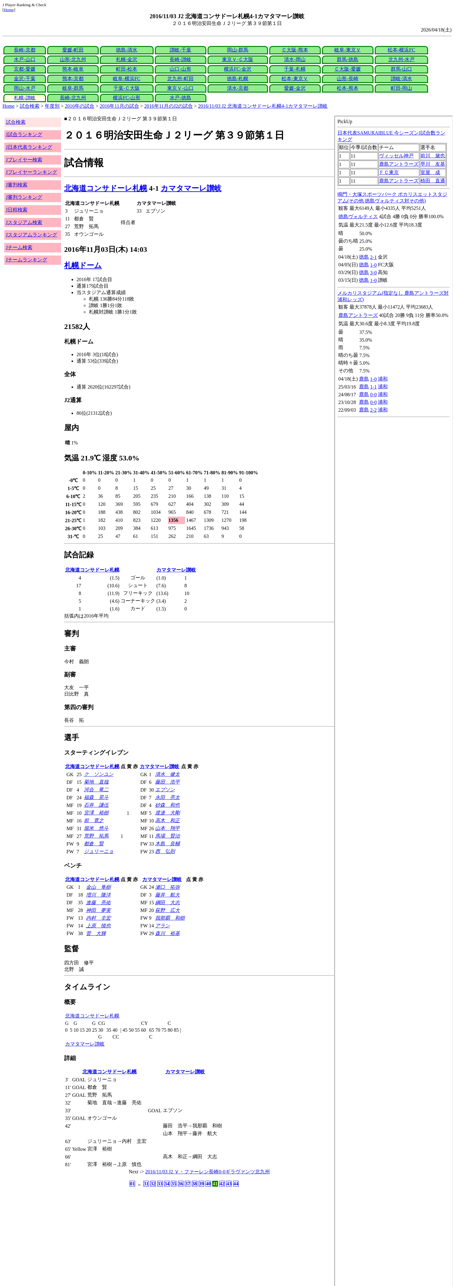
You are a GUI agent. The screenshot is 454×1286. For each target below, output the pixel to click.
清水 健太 (167, 774)
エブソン (165, 789)
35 (173, 1183)
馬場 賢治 (167, 836)
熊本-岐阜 (73, 69)
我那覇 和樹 (170, 918)
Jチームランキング (26, 259)
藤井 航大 (167, 894)
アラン (162, 925)
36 (180, 1183)
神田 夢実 (98, 910)
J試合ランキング (24, 134)
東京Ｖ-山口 (180, 88)
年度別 (52, 106)
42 (222, 1183)
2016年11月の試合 (119, 106)
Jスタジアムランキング (31, 234)
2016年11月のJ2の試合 (168, 106)
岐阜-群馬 (73, 88)
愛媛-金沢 (294, 88)
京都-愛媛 (24, 69)
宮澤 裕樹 (96, 812)
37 (187, 1183)
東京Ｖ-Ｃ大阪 (237, 59)
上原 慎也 (98, 925)
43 (228, 1183)
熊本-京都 (73, 78)
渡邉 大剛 (167, 812)
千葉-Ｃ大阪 (127, 88)
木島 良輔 (167, 843)
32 (153, 1183)
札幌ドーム (83, 265)
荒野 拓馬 (96, 836)
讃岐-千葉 (180, 49)
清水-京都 (237, 88)
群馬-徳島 (347, 59)
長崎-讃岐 (180, 59)
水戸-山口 (24, 59)
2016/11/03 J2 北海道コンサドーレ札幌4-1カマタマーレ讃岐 (263, 106)
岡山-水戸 (24, 88)
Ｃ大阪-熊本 (295, 49)
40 (208, 1183)
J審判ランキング (24, 197)
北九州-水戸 (401, 59)
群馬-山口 (401, 69)
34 (166, 1183)
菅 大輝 (96, 933)
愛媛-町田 (73, 49)
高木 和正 (167, 820)
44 (235, 1183)
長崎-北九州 (73, 97)
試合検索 (29, 106)
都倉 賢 (94, 843)
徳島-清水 (126, 49)
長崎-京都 (24, 49)
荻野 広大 (167, 910)
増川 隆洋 (98, 894)
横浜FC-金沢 (237, 69)
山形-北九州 (73, 59)
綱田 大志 (167, 902)
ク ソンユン (99, 774)
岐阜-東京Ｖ (347, 49)
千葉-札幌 (294, 69)
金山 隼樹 (98, 887)
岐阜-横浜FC (126, 78)
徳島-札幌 (237, 78)
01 (132, 1183)
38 (194, 1183)
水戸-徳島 (180, 97)
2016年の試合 (79, 106)
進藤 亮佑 (98, 902)
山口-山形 (180, 69)
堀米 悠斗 (96, 828)
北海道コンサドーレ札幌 (105, 188)
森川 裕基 (167, 933)
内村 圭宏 (98, 918)
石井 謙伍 (96, 805)
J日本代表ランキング (29, 147)
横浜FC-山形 (126, 97)
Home (9, 9)
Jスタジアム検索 (24, 222)
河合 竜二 (96, 789)
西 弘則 (165, 851)
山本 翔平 (167, 828)
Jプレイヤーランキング (31, 172)
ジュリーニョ (99, 851)
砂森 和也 (167, 805)
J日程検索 (16, 209)
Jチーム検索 (19, 247)
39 (201, 1183)
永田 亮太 (167, 797)
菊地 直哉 (96, 782)
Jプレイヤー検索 (24, 159)
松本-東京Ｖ (295, 78)
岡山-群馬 (237, 49)
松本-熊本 (347, 88)
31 (146, 1183)
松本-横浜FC (401, 49)
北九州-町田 (180, 78)
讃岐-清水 (401, 78)
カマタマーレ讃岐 (191, 188)
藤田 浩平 (167, 782)
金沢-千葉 (24, 78)
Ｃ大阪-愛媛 (347, 69)
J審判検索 (16, 184)
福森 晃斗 (96, 797)
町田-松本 (126, 69)
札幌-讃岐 (24, 97)
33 (160, 1183)
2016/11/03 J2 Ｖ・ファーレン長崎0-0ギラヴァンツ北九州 (207, 1171)
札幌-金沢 (126, 59)
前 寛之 (94, 820)
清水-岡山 (294, 59)
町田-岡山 (401, 88)
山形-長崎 (347, 78)
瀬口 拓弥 (167, 887)
